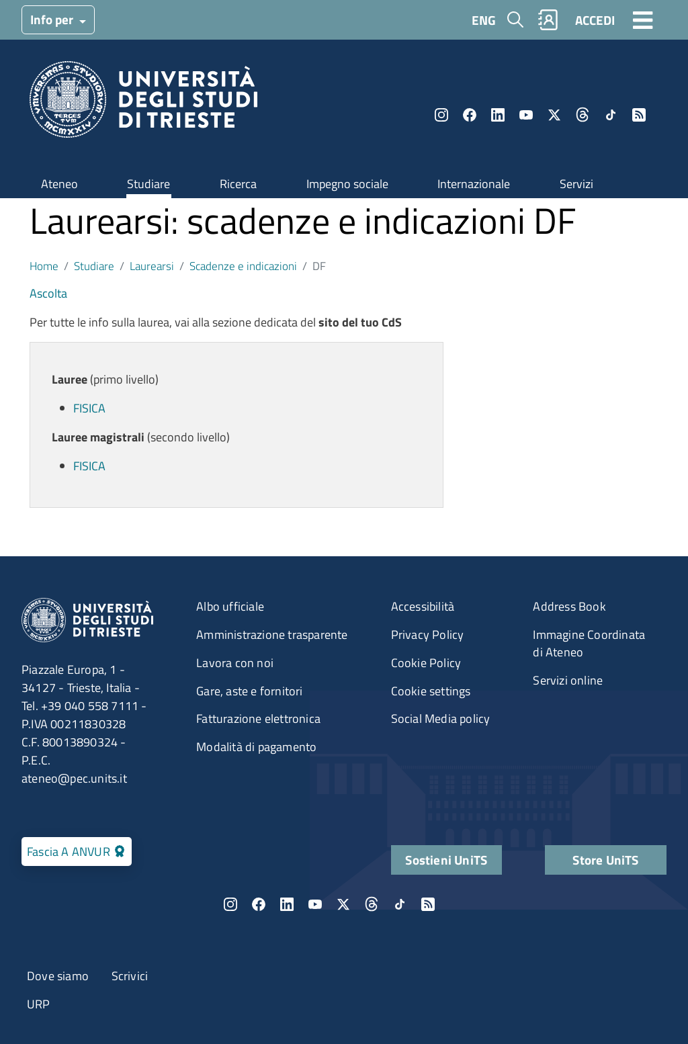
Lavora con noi (234, 663)
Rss (639, 115)
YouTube (526, 115)
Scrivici (130, 976)
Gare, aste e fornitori (249, 691)
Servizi (576, 184)
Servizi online (568, 680)
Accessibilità (423, 606)
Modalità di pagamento (256, 747)
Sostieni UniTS (446, 859)
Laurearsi (152, 265)
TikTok (610, 115)
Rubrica (548, 19)
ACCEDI (595, 20)
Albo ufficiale (230, 606)
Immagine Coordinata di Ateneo (589, 643)
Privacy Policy (427, 634)
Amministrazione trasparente (271, 634)
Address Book (569, 606)
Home (44, 265)
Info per (53, 19)
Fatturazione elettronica (258, 718)
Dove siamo (58, 976)
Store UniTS (605, 859)
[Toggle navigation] (643, 19)
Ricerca (238, 184)
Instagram (441, 115)
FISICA (89, 408)
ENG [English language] (484, 20)
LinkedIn (498, 115)
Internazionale (473, 184)
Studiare (148, 184)
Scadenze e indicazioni (243, 265)
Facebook (469, 115)
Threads (582, 115)
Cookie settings (431, 691)
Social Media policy (440, 718)
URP (38, 1004)
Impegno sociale (347, 184)
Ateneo (59, 184)
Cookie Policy (426, 663)
